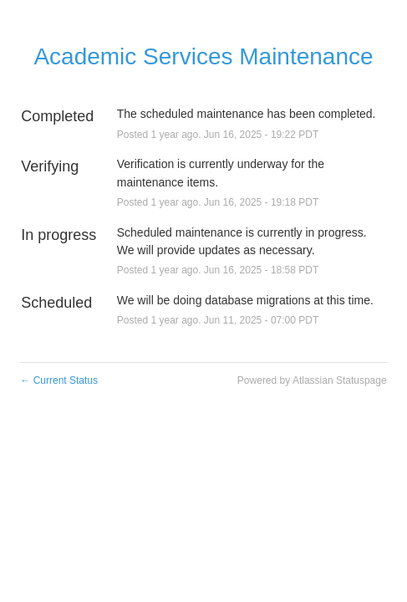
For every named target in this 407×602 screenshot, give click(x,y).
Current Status (59, 380)
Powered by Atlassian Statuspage (312, 380)
